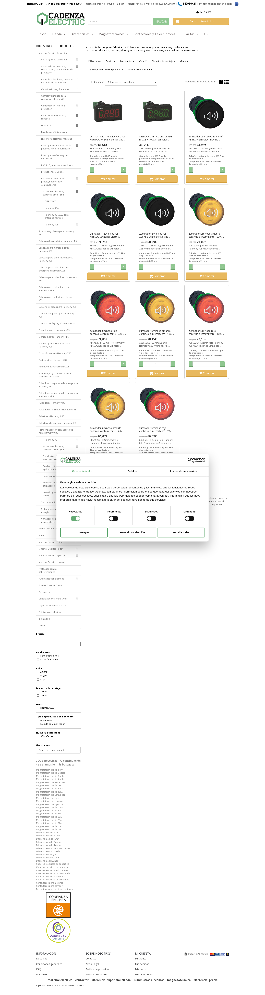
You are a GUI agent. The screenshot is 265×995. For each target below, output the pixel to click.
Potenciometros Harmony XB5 (54, 366)
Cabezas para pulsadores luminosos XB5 (58, 279)
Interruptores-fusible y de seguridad (54, 157)
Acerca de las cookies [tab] (183, 471)
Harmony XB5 (51, 224)
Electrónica (44, 592)
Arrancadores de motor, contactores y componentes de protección (57, 69)
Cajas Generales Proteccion (53, 605)
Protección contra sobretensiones (48, 570)
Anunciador (46, 719)
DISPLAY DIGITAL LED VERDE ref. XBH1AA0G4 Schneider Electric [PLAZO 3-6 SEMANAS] (156, 138)
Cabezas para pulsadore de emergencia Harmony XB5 (53, 269)
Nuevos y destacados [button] (140, 69)
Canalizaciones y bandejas (55, 89)
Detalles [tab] (132, 471)
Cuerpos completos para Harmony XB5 (56, 315)
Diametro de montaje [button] (163, 61)
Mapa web (42, 974)
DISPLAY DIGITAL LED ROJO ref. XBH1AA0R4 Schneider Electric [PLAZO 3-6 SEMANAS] (108, 138)
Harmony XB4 (51, 208)
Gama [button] (184, 61)
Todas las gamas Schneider (53, 59)
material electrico (60, 980)
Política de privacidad (98, 969)
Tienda (58, 34)
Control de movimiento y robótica (53, 117)
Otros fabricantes (49, 659)
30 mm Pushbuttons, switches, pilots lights (53, 448)
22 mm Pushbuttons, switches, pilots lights (53, 193)
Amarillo (44, 671)
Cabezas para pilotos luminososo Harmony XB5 (56, 259)
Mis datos (141, 969)
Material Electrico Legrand (52, 562)
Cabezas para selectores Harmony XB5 (57, 299)
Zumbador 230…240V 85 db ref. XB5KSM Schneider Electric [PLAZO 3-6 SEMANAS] (206, 138)
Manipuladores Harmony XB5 (54, 336)
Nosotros (41, 958)
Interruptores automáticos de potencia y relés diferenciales (56, 147)
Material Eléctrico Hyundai (52, 555)
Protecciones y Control (52, 171)
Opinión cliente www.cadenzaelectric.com (60, 985)
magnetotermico (179, 980)
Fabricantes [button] (127, 61)
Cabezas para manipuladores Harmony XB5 (54, 249)
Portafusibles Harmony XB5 (53, 360)
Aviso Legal (92, 964)
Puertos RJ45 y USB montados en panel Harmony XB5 (55, 375)
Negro (43, 675)
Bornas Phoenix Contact (51, 585)
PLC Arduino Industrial (50, 612)
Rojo (42, 679)
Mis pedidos (142, 964)
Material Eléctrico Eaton (51, 541)
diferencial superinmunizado (111, 980)
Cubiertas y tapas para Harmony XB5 (58, 306)
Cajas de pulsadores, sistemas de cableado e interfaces (57, 81)
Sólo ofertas (46, 736)
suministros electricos (149, 980)
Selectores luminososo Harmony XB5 (58, 422)
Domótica (46, 125)
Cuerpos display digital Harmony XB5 (57, 323)
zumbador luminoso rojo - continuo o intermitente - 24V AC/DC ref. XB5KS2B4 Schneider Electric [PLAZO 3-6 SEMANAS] (156, 430)
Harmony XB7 (51, 439)
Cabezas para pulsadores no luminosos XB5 (54, 289)
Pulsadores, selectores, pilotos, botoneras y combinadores (53, 181)
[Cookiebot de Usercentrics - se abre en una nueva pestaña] (190, 460)
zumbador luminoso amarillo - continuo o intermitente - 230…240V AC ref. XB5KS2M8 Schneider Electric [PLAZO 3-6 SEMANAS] (206, 235)
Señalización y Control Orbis (53, 598)
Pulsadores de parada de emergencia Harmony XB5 (58, 385)
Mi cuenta (205, 12)
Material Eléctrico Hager (51, 548)
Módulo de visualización (52, 723)
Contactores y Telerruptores (156, 34)
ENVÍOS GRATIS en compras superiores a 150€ (54, 3)
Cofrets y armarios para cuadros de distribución (53, 97)
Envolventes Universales (54, 132)
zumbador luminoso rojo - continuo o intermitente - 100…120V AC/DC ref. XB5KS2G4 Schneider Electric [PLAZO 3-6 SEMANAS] (206, 332)
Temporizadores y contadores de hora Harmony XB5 (56, 431)
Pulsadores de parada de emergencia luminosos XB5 (58, 394)
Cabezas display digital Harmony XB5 (58, 241)
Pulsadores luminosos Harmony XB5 (57, 409)
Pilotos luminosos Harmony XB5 (55, 353)
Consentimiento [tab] (82, 471)
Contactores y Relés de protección (53, 107)
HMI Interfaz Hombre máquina (56, 138)
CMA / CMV (50, 201)
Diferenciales (82, 34)
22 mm (43, 691)
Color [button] (143, 61)
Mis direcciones (144, 974)
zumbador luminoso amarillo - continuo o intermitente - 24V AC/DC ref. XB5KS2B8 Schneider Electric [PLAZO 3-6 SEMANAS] (107, 430)
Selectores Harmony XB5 (51, 416)
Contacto (91, 958)
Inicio (42, 34)
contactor (82, 980)
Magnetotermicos (113, 34)
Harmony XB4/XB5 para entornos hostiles (57, 216)
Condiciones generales (49, 964)
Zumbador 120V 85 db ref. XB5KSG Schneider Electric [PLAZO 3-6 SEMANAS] (104, 235)
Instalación (44, 618)
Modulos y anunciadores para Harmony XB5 (54, 345)
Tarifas (191, 34)
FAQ (38, 969)
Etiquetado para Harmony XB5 (54, 330)
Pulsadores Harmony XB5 (52, 402)
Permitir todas (181, 532)
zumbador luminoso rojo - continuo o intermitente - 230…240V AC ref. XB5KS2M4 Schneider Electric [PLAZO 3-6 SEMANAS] (107, 332)
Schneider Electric (49, 655)
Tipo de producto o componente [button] (105, 69)
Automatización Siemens (51, 578)
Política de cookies (96, 974)
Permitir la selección (132, 532)
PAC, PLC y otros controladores (57, 165)
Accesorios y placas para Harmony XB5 (56, 233)
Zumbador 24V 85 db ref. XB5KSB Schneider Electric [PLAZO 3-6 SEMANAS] (153, 235)
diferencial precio (206, 980)
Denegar (84, 532)
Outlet (42, 625)
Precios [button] (110, 61)
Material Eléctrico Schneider (53, 52)
